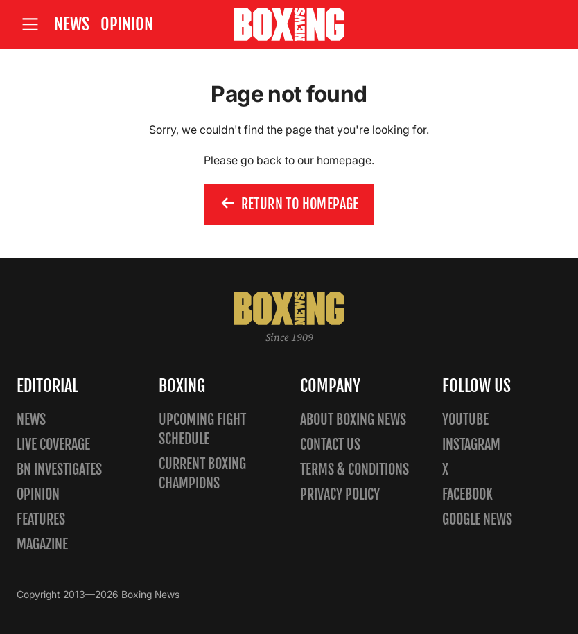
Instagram (471, 444)
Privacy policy (340, 494)
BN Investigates (59, 469)
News (71, 24)
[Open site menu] (30, 24)
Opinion (126, 24)
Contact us (330, 444)
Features (41, 519)
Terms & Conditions (354, 469)
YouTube (465, 419)
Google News (477, 519)
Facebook (467, 494)
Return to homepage (289, 204)
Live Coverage (53, 444)
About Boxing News (353, 419)
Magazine (42, 544)
